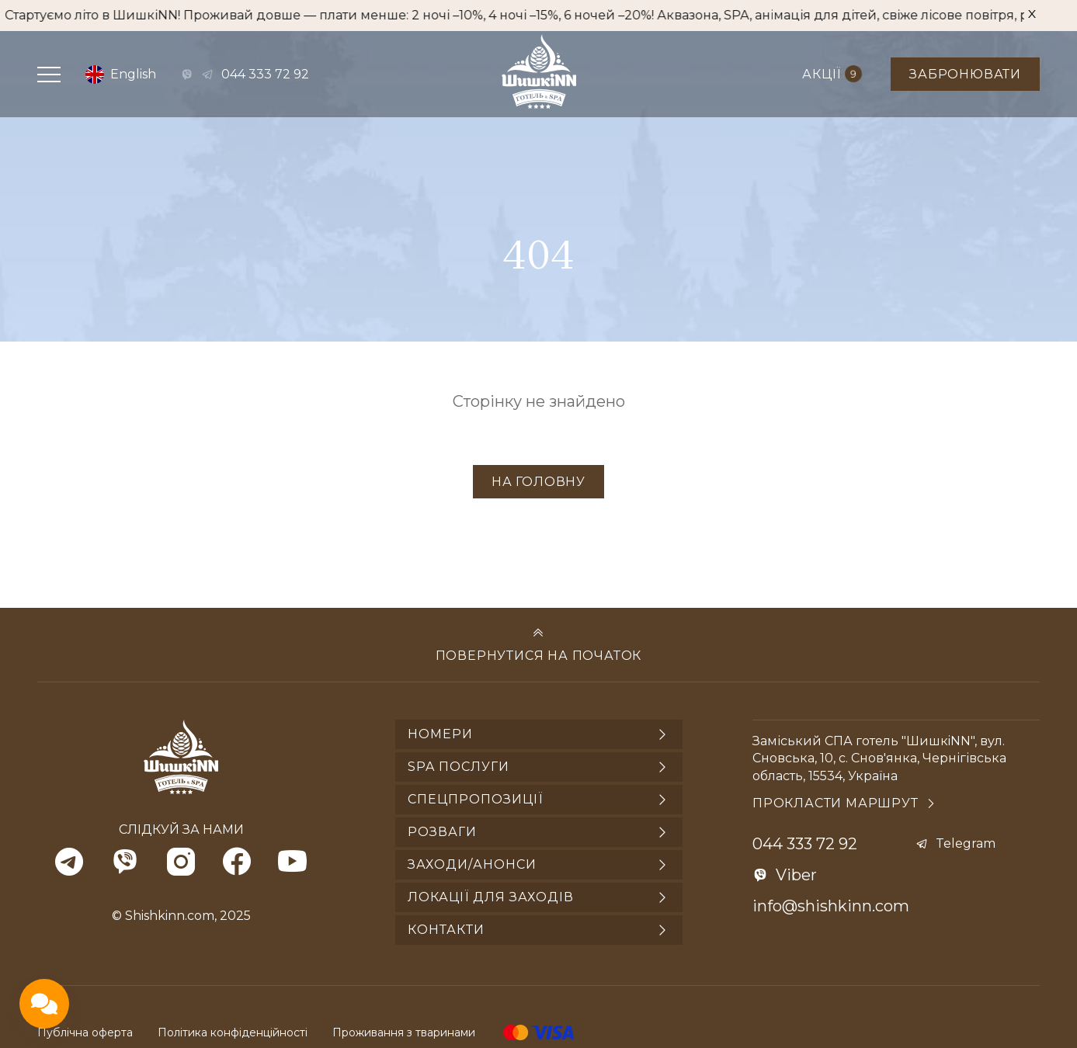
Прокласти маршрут (835, 803)
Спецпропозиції (475, 799)
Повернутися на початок (539, 655)
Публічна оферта (85, 1032)
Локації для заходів (491, 897)
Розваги (442, 831)
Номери (440, 734)
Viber (796, 875)
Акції (832, 74)
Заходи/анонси (472, 864)
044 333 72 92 (265, 74)
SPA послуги (458, 766)
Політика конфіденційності (232, 1032)
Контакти (446, 929)
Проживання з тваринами (403, 1032)
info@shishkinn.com (830, 906)
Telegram (965, 843)
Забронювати (965, 74)
